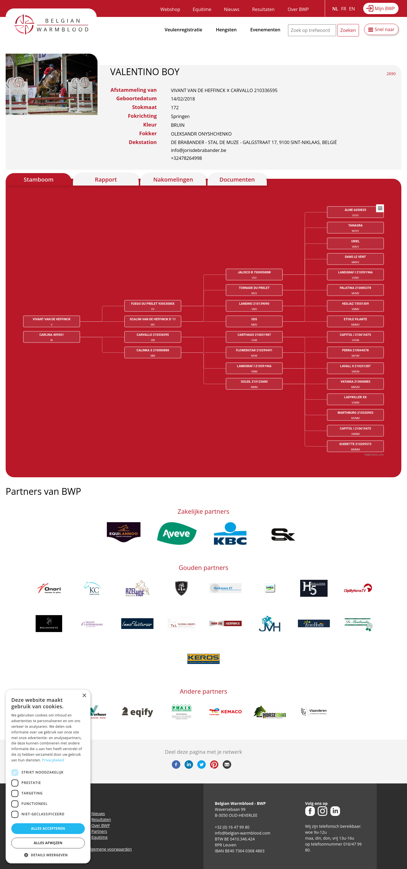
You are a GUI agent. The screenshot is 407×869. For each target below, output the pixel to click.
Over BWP (298, 9)
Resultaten (263, 9)
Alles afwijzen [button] (48, 842)
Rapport (106, 179)
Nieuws (231, 9)
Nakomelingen (173, 179)
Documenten (237, 179)
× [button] (84, 696)
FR (343, 9)
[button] (48, 855)
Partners (99, 831)
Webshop (170, 9)
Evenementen (265, 30)
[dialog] (48, 776)
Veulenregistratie (183, 30)
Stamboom (39, 179)
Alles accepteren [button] (48, 828)
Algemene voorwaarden (110, 849)
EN (352, 9)
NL (335, 9)
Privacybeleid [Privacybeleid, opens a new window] (53, 760)
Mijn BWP (385, 8)
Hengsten (226, 30)
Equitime (202, 9)
